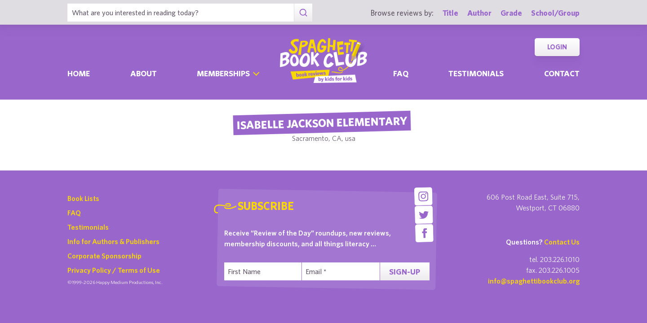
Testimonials (476, 73)
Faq (400, 73)
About (143, 73)
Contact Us (562, 242)
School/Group (555, 12)
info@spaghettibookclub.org (534, 281)
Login (557, 47)
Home (78, 73)
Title (450, 12)
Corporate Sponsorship (104, 256)
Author (479, 12)
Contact (562, 73)
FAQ (74, 213)
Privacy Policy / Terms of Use (113, 270)
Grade (511, 12)
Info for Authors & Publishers (113, 241)
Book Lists (83, 198)
